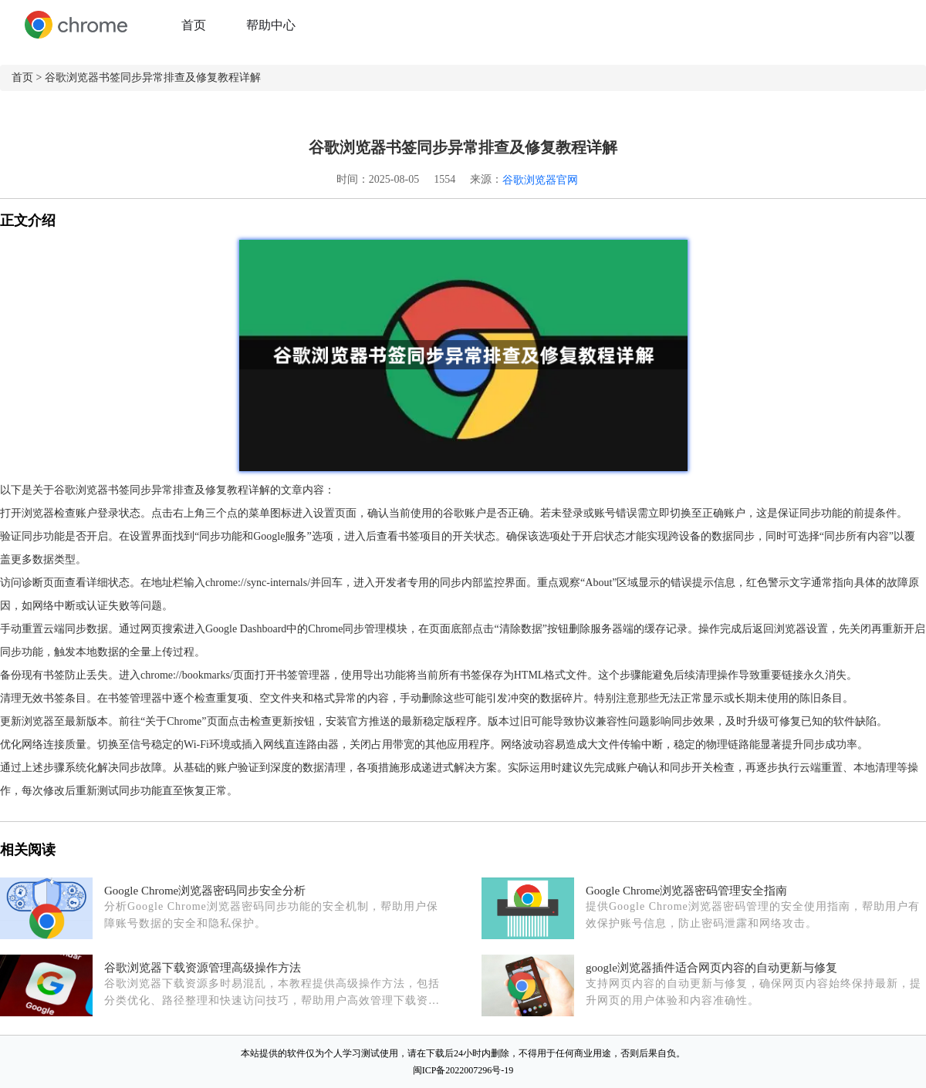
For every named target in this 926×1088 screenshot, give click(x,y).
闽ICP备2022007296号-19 (463, 1070)
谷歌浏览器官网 (540, 180)
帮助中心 (271, 25)
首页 (193, 25)
